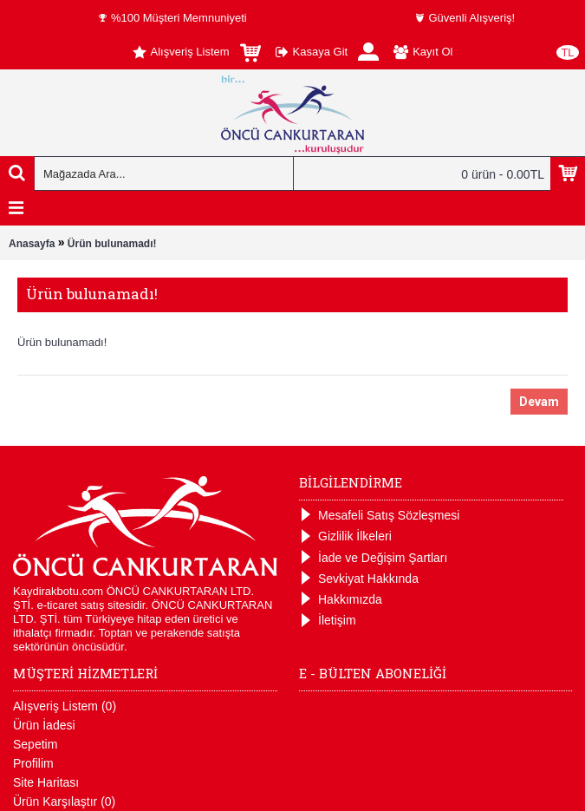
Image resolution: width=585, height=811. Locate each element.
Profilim (33, 763)
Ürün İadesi (44, 725)
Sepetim (35, 744)
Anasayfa (32, 244)
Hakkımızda (340, 599)
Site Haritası (46, 782)
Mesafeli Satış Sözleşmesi (379, 515)
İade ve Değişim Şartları (373, 558)
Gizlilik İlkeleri (345, 536)
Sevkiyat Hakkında (359, 579)
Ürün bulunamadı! (112, 244)
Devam (539, 402)
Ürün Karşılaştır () (64, 801)
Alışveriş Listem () (64, 706)
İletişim (327, 620)
